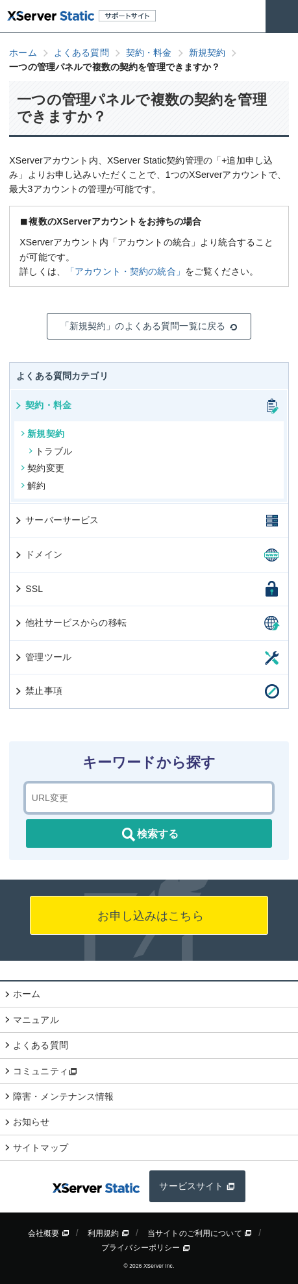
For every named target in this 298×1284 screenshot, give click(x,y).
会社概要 (48, 1233)
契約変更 (42, 468)
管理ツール (42, 657)
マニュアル (36, 1020)
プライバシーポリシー (145, 1247)
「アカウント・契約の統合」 (125, 271)
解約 (33, 485)
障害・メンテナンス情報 (63, 1096)
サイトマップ (40, 1147)
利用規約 (108, 1233)
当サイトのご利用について (199, 1233)
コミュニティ (45, 1071)
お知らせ (31, 1122)
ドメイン (38, 554)
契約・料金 (42, 405)
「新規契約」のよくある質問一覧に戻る (149, 326)
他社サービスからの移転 (70, 622)
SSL (28, 589)
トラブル (50, 451)
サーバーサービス (56, 520)
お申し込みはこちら (148, 915)
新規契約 (42, 433)
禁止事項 (38, 690)
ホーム (26, 994)
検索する (149, 834)
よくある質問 (40, 1045)
